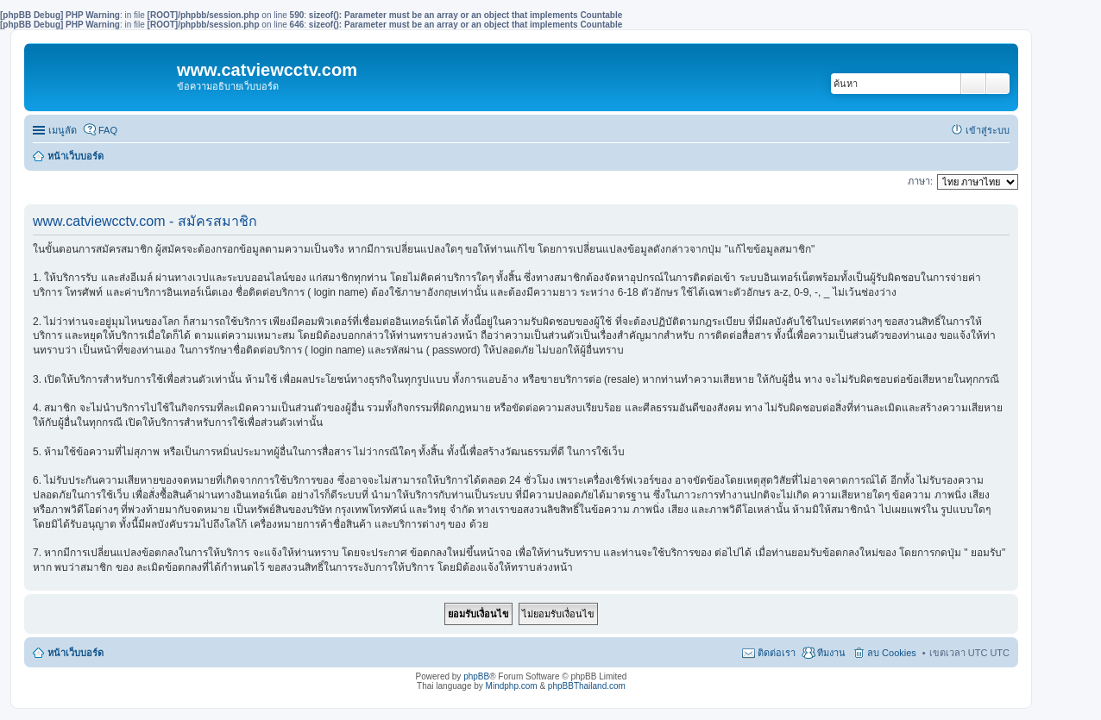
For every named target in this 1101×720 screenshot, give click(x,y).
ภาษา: (920, 181)
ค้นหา (973, 83)
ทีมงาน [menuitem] (831, 653)
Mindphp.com (512, 686)
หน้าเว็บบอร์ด (75, 156)
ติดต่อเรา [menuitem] (777, 653)
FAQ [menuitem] (107, 130)
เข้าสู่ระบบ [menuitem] (988, 130)
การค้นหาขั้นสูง (998, 83)
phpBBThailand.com (587, 686)
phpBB (476, 676)
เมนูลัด (62, 130)
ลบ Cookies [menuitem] (891, 653)
